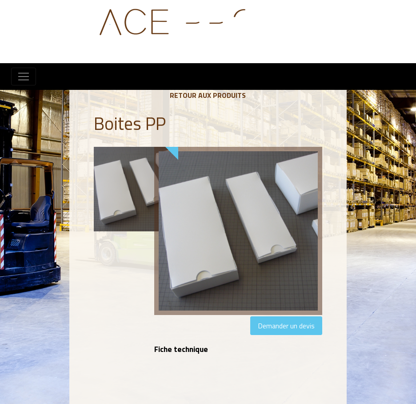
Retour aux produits (208, 95)
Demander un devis (286, 325)
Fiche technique (181, 349)
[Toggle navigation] (23, 76)
